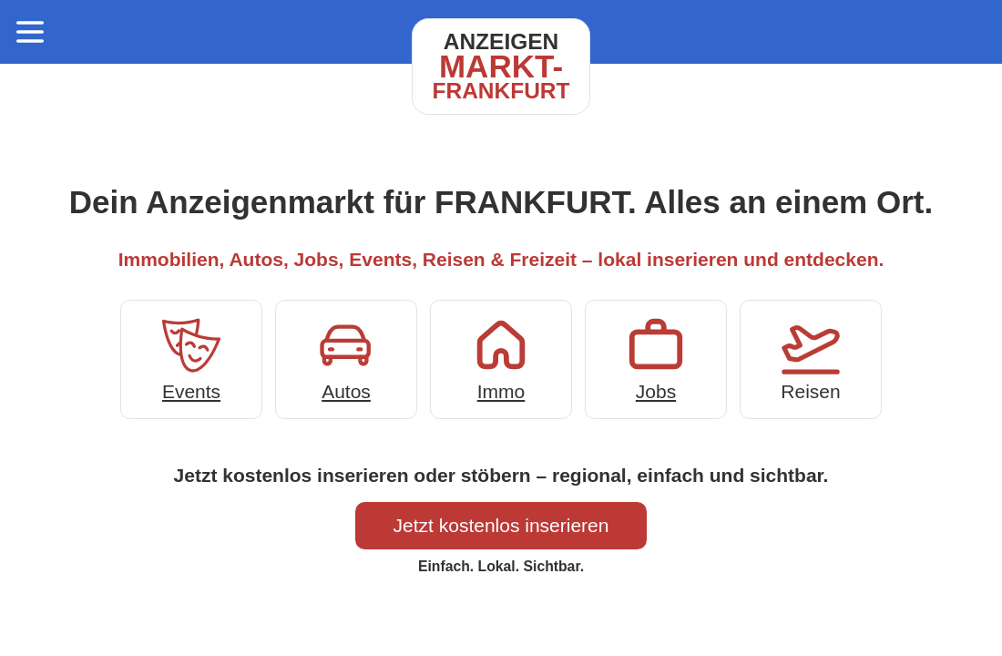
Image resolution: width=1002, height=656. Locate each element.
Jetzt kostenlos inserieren (501, 525)
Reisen (811, 357)
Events (191, 357)
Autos (346, 357)
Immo (501, 357)
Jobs (656, 357)
